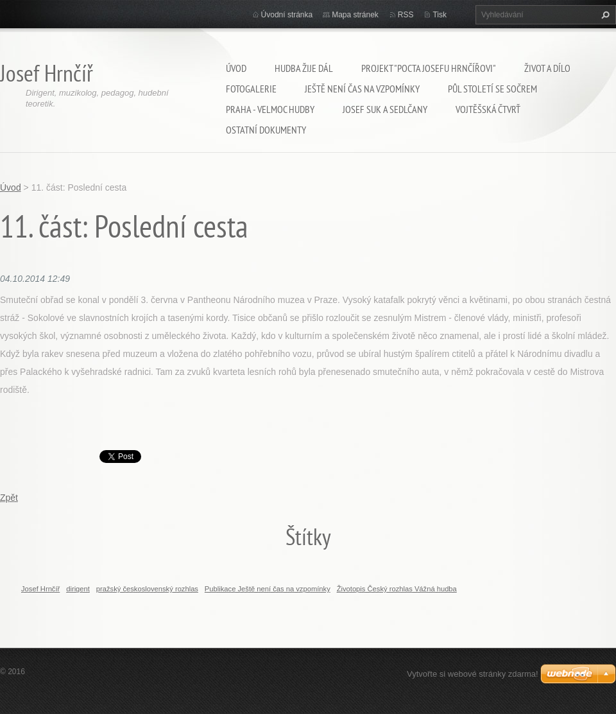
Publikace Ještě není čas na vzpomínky (267, 589)
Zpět (9, 497)
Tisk (439, 14)
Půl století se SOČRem (492, 88)
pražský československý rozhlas (147, 589)
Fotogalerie (251, 88)
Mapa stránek (355, 14)
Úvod (236, 68)
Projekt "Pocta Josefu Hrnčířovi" (428, 68)
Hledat (603, 14)
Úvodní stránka (287, 14)
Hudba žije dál (304, 68)
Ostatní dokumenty (266, 129)
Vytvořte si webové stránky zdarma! (472, 674)
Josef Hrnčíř (40, 589)
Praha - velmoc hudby (270, 109)
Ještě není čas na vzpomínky (362, 88)
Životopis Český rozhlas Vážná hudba (397, 589)
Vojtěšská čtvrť (488, 109)
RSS (406, 14)
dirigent (78, 589)
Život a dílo (547, 68)
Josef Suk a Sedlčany (385, 109)
